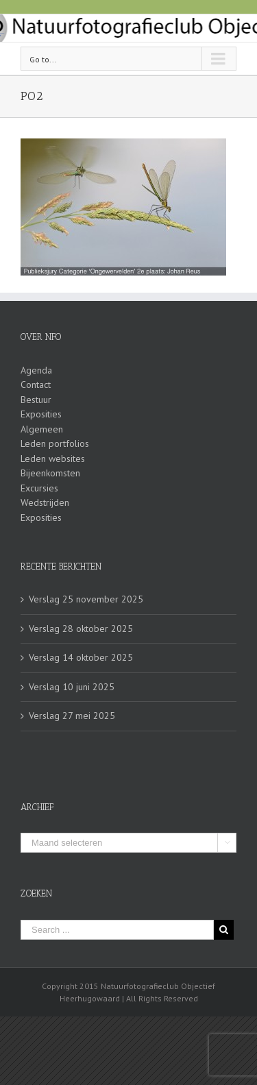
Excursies (39, 488)
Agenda (36, 370)
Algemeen (42, 429)
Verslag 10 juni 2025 (71, 687)
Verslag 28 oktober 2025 (81, 628)
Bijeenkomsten (50, 473)
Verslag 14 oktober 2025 (81, 657)
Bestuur (36, 399)
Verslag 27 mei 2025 (72, 715)
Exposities (41, 414)
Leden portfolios (55, 443)
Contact (36, 384)
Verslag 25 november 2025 (86, 599)
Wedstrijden (45, 502)
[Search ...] (117, 930)
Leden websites (53, 458)
